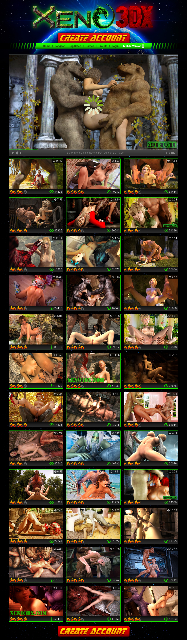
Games (90, 46)
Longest (59, 46)
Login (115, 46)
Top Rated (75, 46)
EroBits (103, 46)
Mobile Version (132, 46)
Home (46, 46)
